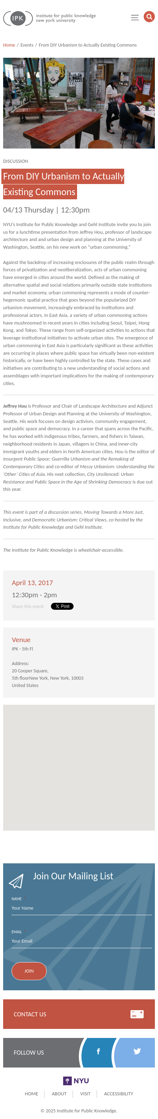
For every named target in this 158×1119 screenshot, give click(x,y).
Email (19, 932)
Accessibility (118, 1093)
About (59, 1093)
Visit (85, 1093)
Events (27, 45)
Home (9, 45)
